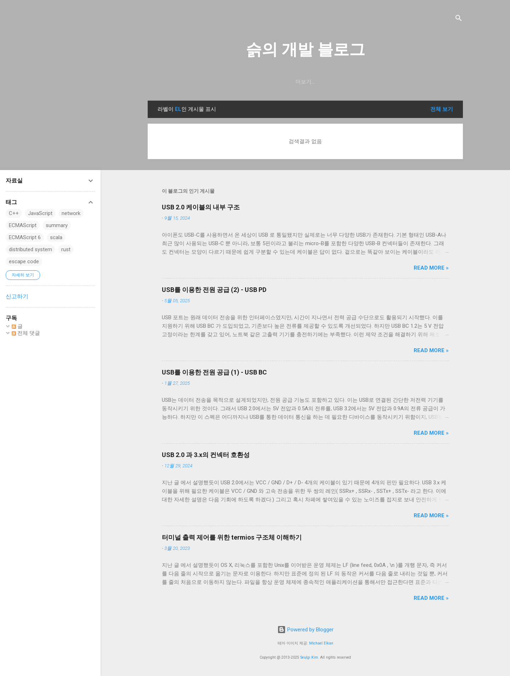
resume (303, 82)
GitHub (247, 82)
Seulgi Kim (309, 657)
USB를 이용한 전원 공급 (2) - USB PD (214, 289)
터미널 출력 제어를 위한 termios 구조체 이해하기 (232, 537)
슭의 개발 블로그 (305, 49)
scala (56, 237)
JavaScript (40, 213)
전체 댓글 (26, 333)
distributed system (30, 249)
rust (65, 249)
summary (57, 225)
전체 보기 (441, 109)
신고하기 (17, 296)
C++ (14, 213)
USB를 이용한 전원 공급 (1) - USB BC (214, 372)
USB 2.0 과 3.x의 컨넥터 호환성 (206, 454)
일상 (275, 82)
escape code (24, 261)
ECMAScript (22, 225)
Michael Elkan (321, 643)
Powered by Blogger (305, 629)
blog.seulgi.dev (350, 82)
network (71, 213)
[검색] (458, 19)
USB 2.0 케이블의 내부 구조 (201, 207)
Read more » (431, 268)
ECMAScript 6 (25, 237)
